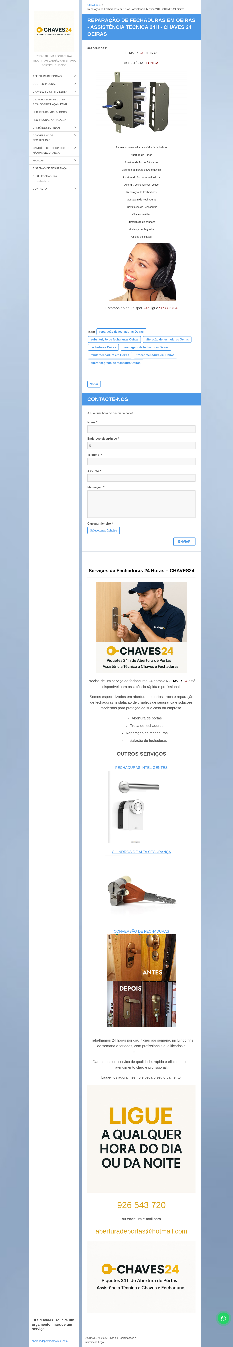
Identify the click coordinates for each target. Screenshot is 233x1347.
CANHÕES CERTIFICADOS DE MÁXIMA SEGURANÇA (51, 150)
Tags (90, 331)
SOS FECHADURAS (44, 83)
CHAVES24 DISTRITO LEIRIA (50, 91)
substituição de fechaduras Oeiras (114, 339)
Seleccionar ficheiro (103, 530)
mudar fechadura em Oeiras (110, 355)
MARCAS (38, 160)
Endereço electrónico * (103, 438)
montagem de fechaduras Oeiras (146, 347)
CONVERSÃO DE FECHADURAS (43, 138)
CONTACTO (40, 188)
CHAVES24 (93, 4)
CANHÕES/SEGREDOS (46, 127)
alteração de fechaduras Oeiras (167, 339)
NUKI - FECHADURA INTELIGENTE (45, 178)
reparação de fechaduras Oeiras (121, 331)
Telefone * (94, 454)
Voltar (94, 384)
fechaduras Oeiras (103, 347)
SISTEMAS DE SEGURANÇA (50, 168)
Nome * (92, 422)
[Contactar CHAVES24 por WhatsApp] (223, 1322)
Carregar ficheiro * (100, 523)
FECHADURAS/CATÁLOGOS (50, 112)
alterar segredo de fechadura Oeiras (116, 362)
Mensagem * (95, 487)
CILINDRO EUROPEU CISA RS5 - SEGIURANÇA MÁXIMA (50, 102)
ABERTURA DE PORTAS (47, 76)
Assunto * (94, 471)
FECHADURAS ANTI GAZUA (49, 119)
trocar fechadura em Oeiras (155, 355)
